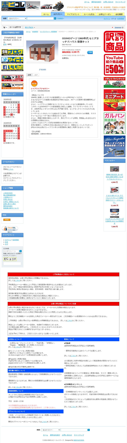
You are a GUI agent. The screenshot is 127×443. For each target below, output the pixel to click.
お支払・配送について (11, 202)
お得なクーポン (105, 14)
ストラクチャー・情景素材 (48, 31)
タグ (36, 75)
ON (5, 44)
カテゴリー (57, 14)
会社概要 (119, 14)
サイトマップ (120, 2)
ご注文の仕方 (8, 193)
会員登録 (120, 19)
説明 (29, 75)
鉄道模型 (35, 31)
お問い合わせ (108, 2)
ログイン (107, 19)
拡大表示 (43, 69)
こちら (10, 169)
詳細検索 (60, 18)
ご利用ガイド (8, 197)
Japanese (118, 27)
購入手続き (29, 27)
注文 (6, 242)
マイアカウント (73, 14)
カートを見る (89, 14)
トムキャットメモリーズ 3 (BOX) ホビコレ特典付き (114, 221)
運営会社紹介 (96, 2)
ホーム (86, 2)
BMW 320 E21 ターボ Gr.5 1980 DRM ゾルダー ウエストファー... (114, 177)
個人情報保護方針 (9, 195)
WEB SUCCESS (78, 440)
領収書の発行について (11, 208)
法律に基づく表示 (9, 204)
